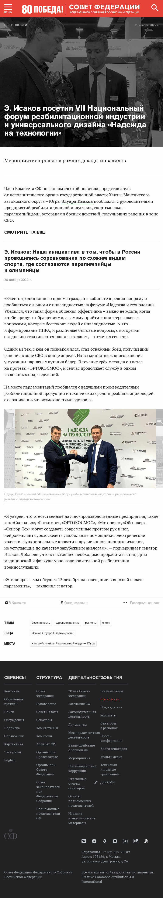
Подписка (12, 728)
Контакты (12, 691)
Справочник (14, 736)
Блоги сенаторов (113, 749)
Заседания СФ (79, 704)
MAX (115, 841)
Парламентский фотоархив (146, 841)
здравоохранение (67, 623)
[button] (8, 8)
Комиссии (44, 736)
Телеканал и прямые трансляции (109, 769)
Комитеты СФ (47, 728)
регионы (90, 623)
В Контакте (17, 603)
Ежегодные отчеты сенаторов (77, 783)
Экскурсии (12, 752)
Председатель (111, 707)
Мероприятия (79, 758)
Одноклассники (76, 603)
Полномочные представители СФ (48, 813)
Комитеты (108, 715)
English (9, 760)
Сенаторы (44, 720)
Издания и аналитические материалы (82, 818)
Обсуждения (14, 720)
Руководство (46, 704)
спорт (106, 623)
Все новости (15, 25)
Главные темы (111, 691)
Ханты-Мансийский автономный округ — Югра (63, 643)
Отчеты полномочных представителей (81, 801)
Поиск (9, 712)
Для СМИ (107, 782)
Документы (77, 724)
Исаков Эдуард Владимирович (52, 633)
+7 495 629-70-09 (116, 852)
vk (84, 841)
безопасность (41, 623)
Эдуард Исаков (78, 201)
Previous (28, 449)
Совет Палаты (47, 712)
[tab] (81, 603)
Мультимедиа (111, 757)
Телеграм (125, 841)
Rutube (135, 841)
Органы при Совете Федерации (46, 769)
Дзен (94, 841)
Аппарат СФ (46, 744)
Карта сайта (13, 744)
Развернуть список (144, 603)
